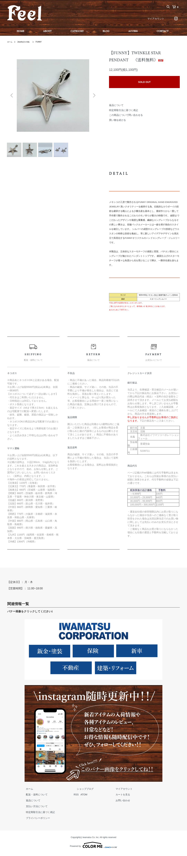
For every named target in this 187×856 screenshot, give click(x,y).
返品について (116, 105)
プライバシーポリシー (35, 820)
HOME (20, 31)
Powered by (93, 848)
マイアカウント (155, 18)
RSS (69, 797)
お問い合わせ (107, 803)
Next (93, 95)
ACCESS (133, 31)
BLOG (106, 31)
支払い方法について (34, 809)
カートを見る (107, 797)
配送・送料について (34, 797)
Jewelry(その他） (26, 42)
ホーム (10, 42)
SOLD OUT (144, 82)
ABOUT (47, 31)
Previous (12, 95)
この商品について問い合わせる (126, 115)
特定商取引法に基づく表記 (123, 110)
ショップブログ (75, 791)
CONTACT (163, 31)
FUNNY (42, 42)
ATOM (77, 797)
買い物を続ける (117, 120)
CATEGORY (77, 31)
